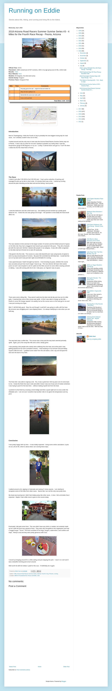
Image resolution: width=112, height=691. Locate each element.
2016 (80, 111)
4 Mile (15, 573)
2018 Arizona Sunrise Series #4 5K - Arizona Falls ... (90, 85)
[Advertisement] (39, 649)
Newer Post (12, 666)
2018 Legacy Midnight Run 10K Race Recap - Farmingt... (90, 68)
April (81, 98)
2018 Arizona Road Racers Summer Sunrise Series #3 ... (90, 89)
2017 (80, 109)
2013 (80, 119)
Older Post (66, 666)
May (81, 95)
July (81, 65)
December (83, 53)
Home (39, 666)
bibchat (39, 573)
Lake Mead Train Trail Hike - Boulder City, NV (95, 252)
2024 (80, 36)
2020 (80, 46)
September (83, 61)
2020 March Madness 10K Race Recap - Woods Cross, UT (95, 226)
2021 (80, 43)
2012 (80, 121)
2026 (80, 30)
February (83, 103)
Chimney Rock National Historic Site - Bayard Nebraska (93, 318)
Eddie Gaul (92, 336)
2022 (80, 41)
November (83, 55)
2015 (80, 114)
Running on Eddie (34, 10)
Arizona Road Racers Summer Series (27, 573)
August (82, 63)
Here (16, 72)
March (82, 100)
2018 (80, 51)
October (82, 58)
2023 (80, 38)
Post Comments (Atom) (23, 670)
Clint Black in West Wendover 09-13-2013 (93, 239)
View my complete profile (94, 339)
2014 (80, 116)
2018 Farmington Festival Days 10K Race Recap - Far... (90, 76)
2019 (80, 48)
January (82, 105)
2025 (80, 33)
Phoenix (51, 573)
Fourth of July (45, 573)
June (81, 93)
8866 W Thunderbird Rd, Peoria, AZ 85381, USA (27, 575)
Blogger (63, 681)
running (56, 573)
